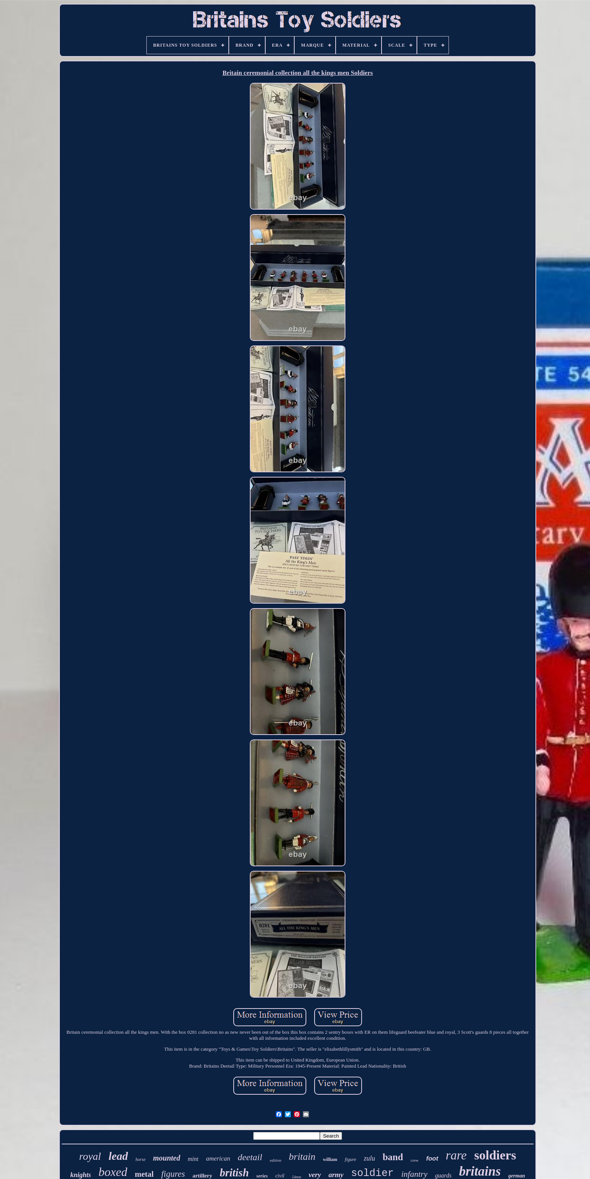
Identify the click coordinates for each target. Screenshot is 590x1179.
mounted (166, 1158)
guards (443, 1175)
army (336, 1175)
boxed (113, 1172)
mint (193, 1159)
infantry (414, 1174)
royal (90, 1156)
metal (144, 1174)
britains (480, 1171)
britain (302, 1156)
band (393, 1157)
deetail (250, 1157)
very (315, 1175)
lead (118, 1156)
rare (456, 1155)
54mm (296, 1177)
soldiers (495, 1155)
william (330, 1159)
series (262, 1176)
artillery (202, 1176)
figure (350, 1159)
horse (140, 1159)
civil (279, 1176)
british (234, 1173)
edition (275, 1160)
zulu (369, 1158)
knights (80, 1175)
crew (414, 1160)
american (218, 1158)
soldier (372, 1173)
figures (173, 1174)
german (516, 1176)
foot (432, 1158)
